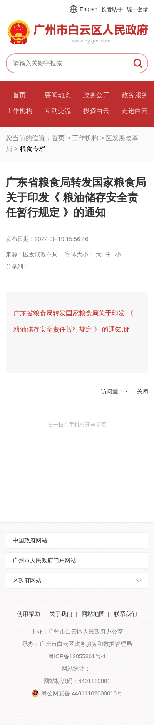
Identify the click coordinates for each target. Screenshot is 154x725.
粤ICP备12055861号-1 (77, 656)
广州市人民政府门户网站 (44, 560)
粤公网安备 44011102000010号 (81, 693)
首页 (58, 138)
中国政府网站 (30, 540)
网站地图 (93, 613)
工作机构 (85, 138)
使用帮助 (28, 613)
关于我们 (60, 613)
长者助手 (112, 9)
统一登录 (137, 9)
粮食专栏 (33, 148)
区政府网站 (27, 580)
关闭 (142, 391)
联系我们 (125, 613)
